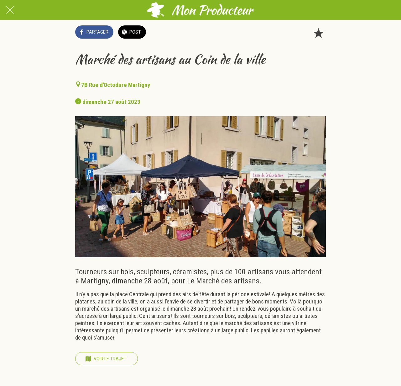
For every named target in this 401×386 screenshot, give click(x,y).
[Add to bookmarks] (318, 32)
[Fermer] (10, 10)
